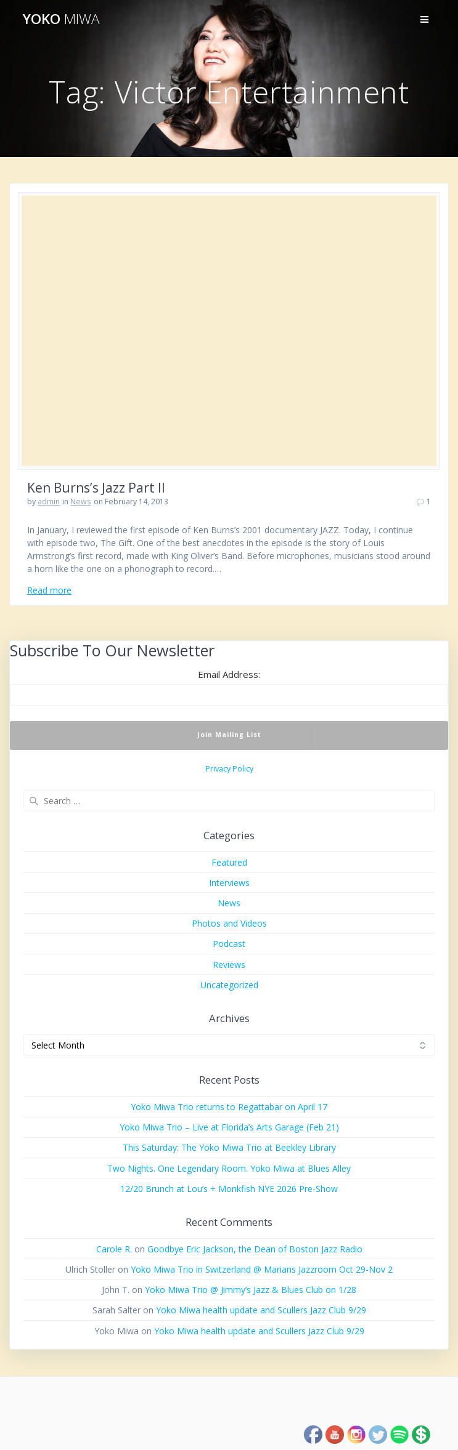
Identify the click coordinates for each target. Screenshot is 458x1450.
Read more (49, 590)
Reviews (229, 964)
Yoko (61, 19)
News (80, 501)
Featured (229, 862)
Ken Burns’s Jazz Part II (96, 487)
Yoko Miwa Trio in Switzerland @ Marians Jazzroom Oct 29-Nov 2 (262, 1269)
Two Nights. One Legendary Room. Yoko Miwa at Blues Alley (229, 1168)
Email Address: (229, 674)
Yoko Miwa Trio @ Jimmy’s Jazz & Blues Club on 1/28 (250, 1289)
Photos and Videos (229, 923)
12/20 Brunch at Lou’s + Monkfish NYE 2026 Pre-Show (229, 1188)
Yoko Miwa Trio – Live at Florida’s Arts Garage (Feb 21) (229, 1127)
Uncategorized (229, 985)
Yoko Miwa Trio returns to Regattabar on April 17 (229, 1107)
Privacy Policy (229, 768)
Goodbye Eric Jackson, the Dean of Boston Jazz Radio (254, 1249)
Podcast (229, 943)
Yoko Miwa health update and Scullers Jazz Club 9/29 (261, 1310)
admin (49, 501)
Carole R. (114, 1249)
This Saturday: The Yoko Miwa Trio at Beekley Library (229, 1147)
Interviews (229, 882)
